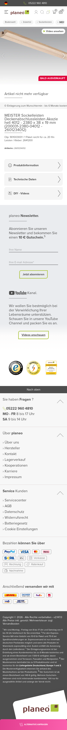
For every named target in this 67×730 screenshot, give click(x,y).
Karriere (11, 471)
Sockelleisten (45, 22)
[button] (6, 3)
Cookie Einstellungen (21, 529)
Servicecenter (15, 500)
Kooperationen (16, 465)
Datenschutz (14, 512)
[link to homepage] (20, 12)
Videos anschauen (33, 335)
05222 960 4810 (37, 3)
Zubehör (27, 22)
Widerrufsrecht (16, 517)
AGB (8, 506)
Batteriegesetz (16, 523)
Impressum (13, 477)
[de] (6, 3)
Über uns (12, 442)
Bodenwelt (10, 22)
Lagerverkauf (15, 460)
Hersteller (12, 448)
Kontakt (10, 454)
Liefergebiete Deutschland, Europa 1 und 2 (40, 665)
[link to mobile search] (42, 12)
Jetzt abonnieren (33, 274)
